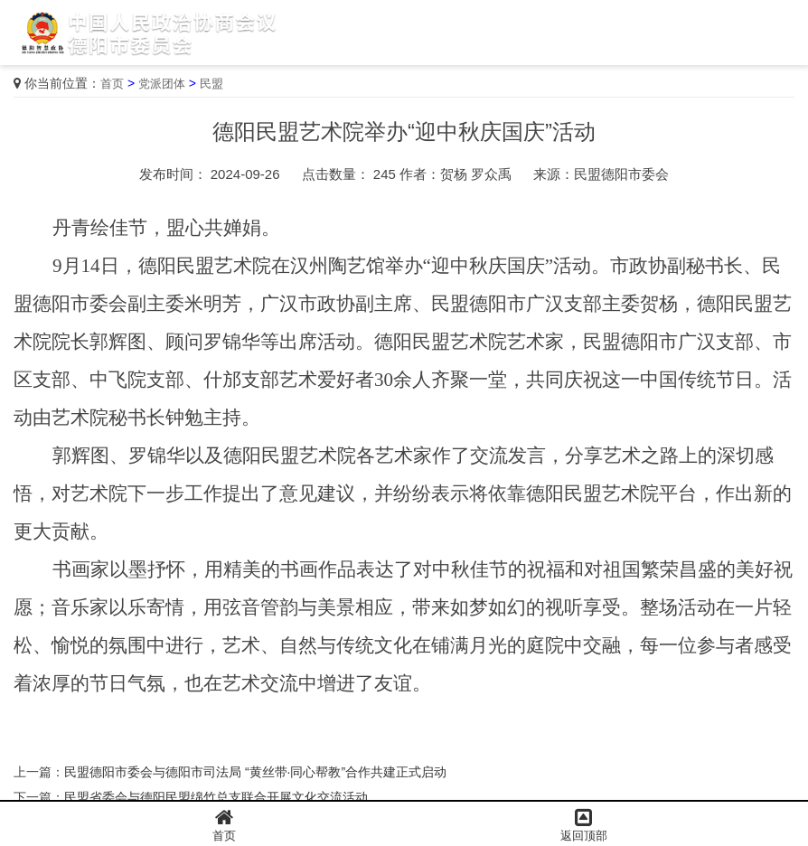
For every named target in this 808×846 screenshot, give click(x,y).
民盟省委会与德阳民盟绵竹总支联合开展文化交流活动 (216, 797)
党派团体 (161, 83)
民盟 (211, 83)
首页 (112, 83)
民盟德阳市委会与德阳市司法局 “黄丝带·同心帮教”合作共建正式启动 (255, 772)
